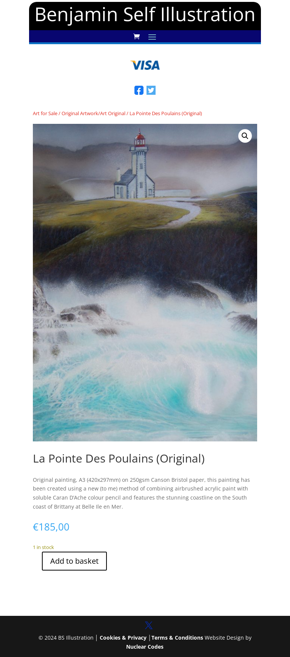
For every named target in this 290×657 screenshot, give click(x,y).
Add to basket (74, 561)
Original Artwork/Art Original (93, 113)
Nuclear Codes (145, 646)
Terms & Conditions (177, 637)
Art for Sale (45, 113)
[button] (245, 136)
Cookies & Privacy (123, 637)
